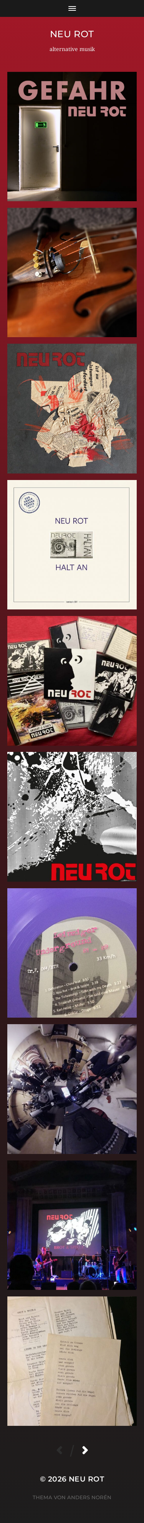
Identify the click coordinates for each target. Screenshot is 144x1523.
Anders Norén (89, 1497)
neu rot (72, 34)
